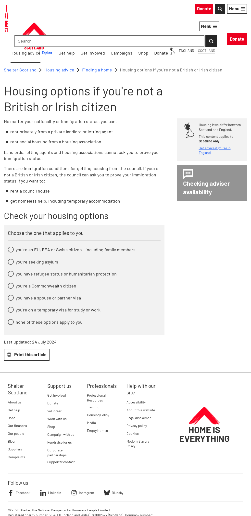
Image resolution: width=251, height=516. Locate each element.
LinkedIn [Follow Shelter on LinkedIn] (50, 467)
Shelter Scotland (20, 44)
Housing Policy (98, 389)
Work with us (57, 393)
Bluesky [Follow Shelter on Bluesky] (113, 467)
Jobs (11, 392)
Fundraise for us (59, 417)
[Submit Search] (241, 10)
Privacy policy (136, 400)
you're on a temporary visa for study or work (58, 284)
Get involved (56, 370)
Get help (14, 384)
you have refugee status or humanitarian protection (66, 248)
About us (15, 377)
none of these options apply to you (49, 296)
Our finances (17, 400)
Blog (11, 416)
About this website (140, 384)
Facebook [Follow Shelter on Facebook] (19, 467)
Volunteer (54, 386)
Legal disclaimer (138, 392)
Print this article (27, 329)
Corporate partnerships (57, 427)
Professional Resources (96, 372)
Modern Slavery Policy (137, 418)
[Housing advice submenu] (119, 27)
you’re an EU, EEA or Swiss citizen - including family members (76, 224)
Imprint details (111, 504)
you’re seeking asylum (37, 236)
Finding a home (97, 44)
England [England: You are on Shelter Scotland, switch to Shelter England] (142, 9)
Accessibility (136, 377)
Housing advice (95, 27)
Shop (51, 401)
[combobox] (205, 10)
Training (93, 381)
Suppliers (15, 424)
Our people (16, 408)
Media (91, 397)
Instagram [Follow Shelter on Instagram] (82, 467)
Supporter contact (61, 436)
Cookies (132, 408)
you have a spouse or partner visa (48, 272)
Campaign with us (60, 409)
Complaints (16, 431)
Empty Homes (97, 405)
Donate (52, 378)
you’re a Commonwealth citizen (46, 260)
